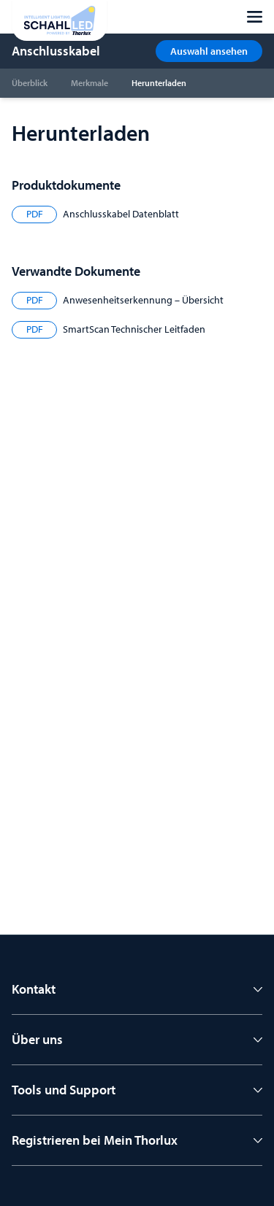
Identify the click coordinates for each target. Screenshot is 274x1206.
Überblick (29, 82)
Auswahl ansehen (209, 51)
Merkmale (89, 82)
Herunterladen (159, 82)
